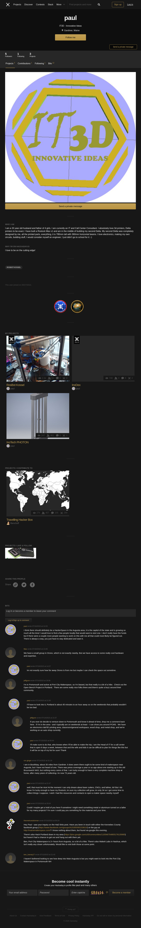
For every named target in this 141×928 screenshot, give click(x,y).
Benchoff (12, 523)
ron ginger (27, 761)
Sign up (118, 4)
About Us (13, 916)
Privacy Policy (73, 916)
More (61, 4)
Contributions (25, 63)
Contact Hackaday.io (28, 916)
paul (10, 388)
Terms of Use (60, 916)
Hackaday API (88, 916)
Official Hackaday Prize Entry (11, 340)
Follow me (70, 37)
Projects (17, 4)
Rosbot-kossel (14, 267)
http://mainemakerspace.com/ (37, 830)
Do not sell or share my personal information (114, 916)
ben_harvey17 (29, 855)
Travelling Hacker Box (19, 519)
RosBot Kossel (15, 385)
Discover (28, 4)
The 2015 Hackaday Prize (77, 340)
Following (40, 63)
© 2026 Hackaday (71, 921)
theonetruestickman (31, 821)
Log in (130, 4)
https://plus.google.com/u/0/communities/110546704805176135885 (95, 834)
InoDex (76, 385)
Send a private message (123, 47)
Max (25, 649)
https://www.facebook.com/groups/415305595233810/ (63, 827)
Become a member (121, 893)
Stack (50, 4)
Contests (40, 4)
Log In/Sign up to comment (18, 620)
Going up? (70, 909)
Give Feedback (45, 916)
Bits (51, 63)
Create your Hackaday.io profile (58, 886)
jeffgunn (27, 681)
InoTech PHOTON (17, 442)
